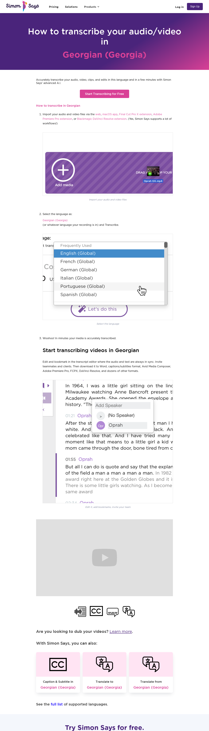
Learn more (121, 632)
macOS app (110, 114)
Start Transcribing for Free (104, 93)
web (98, 114)
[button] (92, 7)
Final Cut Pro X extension (135, 114)
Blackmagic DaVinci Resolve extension (102, 119)
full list (57, 704)
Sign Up (195, 6)
